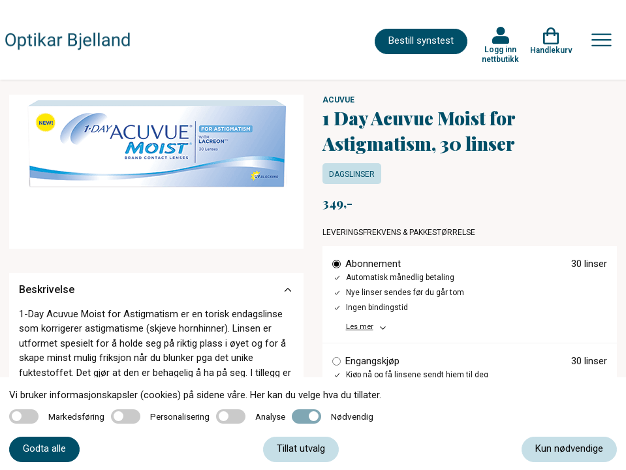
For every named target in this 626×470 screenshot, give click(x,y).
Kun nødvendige (569, 448)
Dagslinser (352, 174)
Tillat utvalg (301, 448)
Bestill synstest (421, 40)
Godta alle (44, 448)
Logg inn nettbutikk (500, 54)
